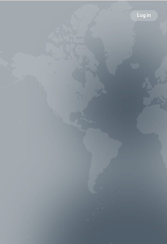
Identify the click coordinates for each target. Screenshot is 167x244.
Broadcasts (37, 137)
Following (130, 137)
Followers (85, 137)
